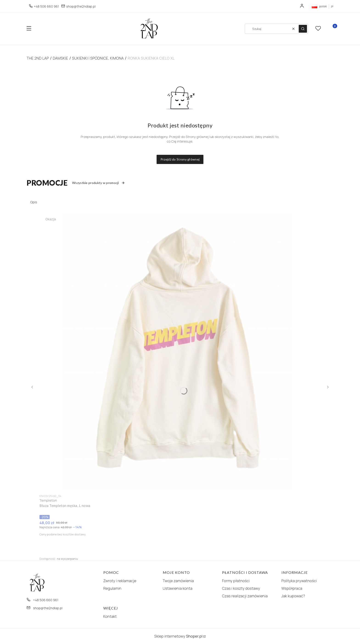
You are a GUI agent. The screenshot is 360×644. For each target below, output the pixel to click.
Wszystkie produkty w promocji (98, 183)
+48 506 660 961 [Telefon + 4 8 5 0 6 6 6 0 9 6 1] (46, 6)
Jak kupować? (293, 595)
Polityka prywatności (299, 580)
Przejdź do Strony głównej (180, 159)
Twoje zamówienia (178, 580)
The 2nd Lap (38, 58)
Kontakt (110, 616)
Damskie (60, 58)
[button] (29, 29)
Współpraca (291, 588)
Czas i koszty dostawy (241, 588)
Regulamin (112, 588)
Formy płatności (236, 580)
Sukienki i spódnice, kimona (98, 58)
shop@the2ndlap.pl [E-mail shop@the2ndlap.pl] (81, 6)
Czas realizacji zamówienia (245, 595)
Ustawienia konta (178, 588)
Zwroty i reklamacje (119, 580)
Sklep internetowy (178, 636)
